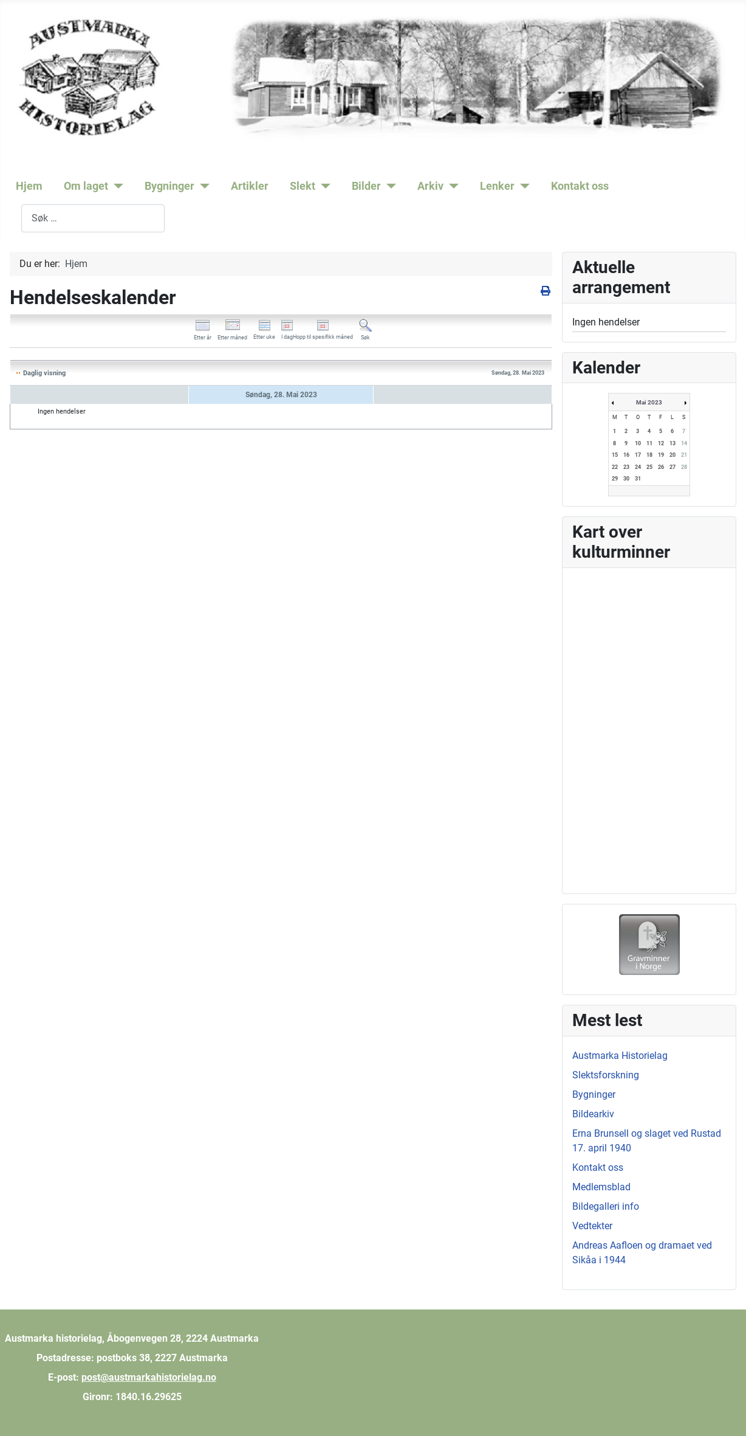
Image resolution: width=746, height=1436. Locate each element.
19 (661, 455)
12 (661, 443)
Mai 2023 (649, 402)
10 (638, 443)
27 (672, 467)
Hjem (29, 186)
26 (661, 467)
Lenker (497, 186)
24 (638, 467)
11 (649, 443)
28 (684, 467)
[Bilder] (388, 186)
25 (649, 467)
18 (649, 455)
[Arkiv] (451, 186)
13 (672, 443)
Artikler (250, 186)
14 (684, 443)
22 (615, 467)
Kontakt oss (580, 186)
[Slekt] (322, 186)
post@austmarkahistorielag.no (148, 1377)
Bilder (366, 186)
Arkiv (430, 186)
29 (615, 479)
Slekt (302, 186)
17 (638, 455)
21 (684, 455)
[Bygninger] (202, 186)
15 (615, 455)
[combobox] (93, 218)
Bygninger (169, 186)
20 (672, 455)
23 (626, 467)
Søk (13, 218)
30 (626, 479)
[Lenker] (522, 186)
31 (638, 479)
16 (626, 455)
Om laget (86, 186)
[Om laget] (115, 186)
